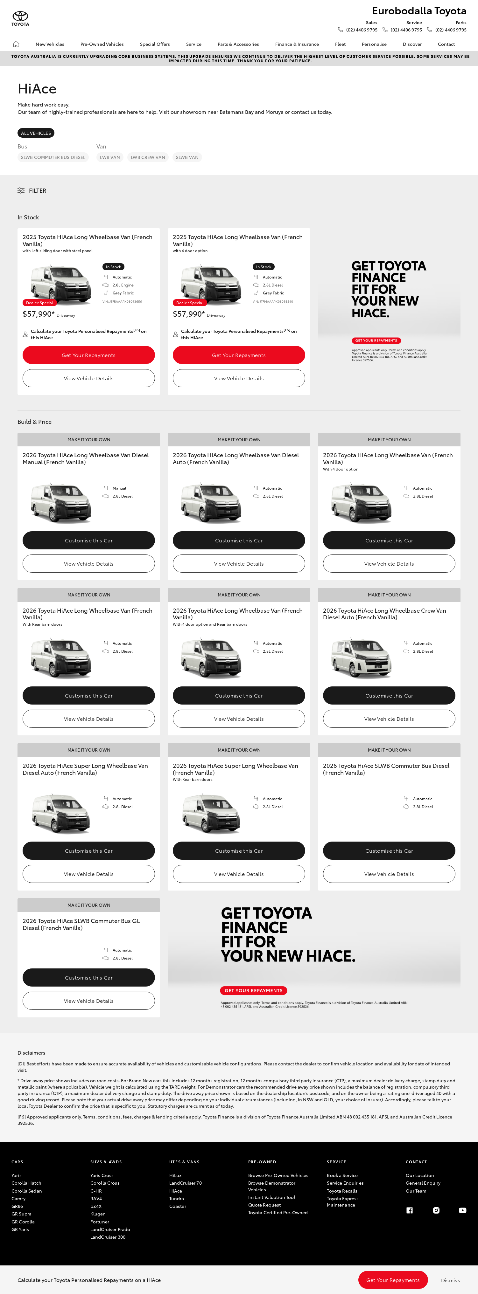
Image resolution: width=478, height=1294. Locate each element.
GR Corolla (23, 1221)
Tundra (176, 1198)
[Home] (16, 44)
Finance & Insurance (297, 44)
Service (193, 44)
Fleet (340, 44)
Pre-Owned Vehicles (102, 44)
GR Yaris (20, 1229)
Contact (446, 44)
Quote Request (264, 1204)
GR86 (17, 1206)
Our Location (420, 1175)
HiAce (175, 1190)
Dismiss (450, 1280)
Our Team (416, 1190)
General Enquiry (423, 1183)
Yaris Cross (102, 1175)
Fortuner (99, 1221)
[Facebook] (409, 1210)
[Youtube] (463, 1210)
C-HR (96, 1190)
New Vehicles (50, 44)
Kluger (97, 1213)
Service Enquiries (345, 1183)
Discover (412, 44)
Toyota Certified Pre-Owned (278, 1212)
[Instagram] (436, 1210)
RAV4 (96, 1198)
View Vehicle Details (89, 378)
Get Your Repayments (89, 354)
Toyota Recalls (342, 1190)
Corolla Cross (105, 1183)
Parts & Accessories (238, 44)
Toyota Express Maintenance (343, 1201)
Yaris (16, 1175)
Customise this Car (89, 540)
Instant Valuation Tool (271, 1197)
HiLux (175, 1175)
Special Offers (155, 44)
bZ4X (96, 1206)
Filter (37, 190)
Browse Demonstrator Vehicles (272, 1186)
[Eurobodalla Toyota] (20, 18)
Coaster (177, 1206)
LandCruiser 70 (185, 1183)
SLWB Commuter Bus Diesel (53, 157)
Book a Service (342, 1175)
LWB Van (110, 157)
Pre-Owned (262, 1161)
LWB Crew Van (148, 157)
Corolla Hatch (26, 1183)
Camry (18, 1198)
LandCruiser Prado (110, 1229)
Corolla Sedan (26, 1190)
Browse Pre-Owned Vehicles (278, 1175)
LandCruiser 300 (107, 1237)
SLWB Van (187, 157)
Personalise (374, 44)
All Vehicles (36, 133)
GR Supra (21, 1213)
